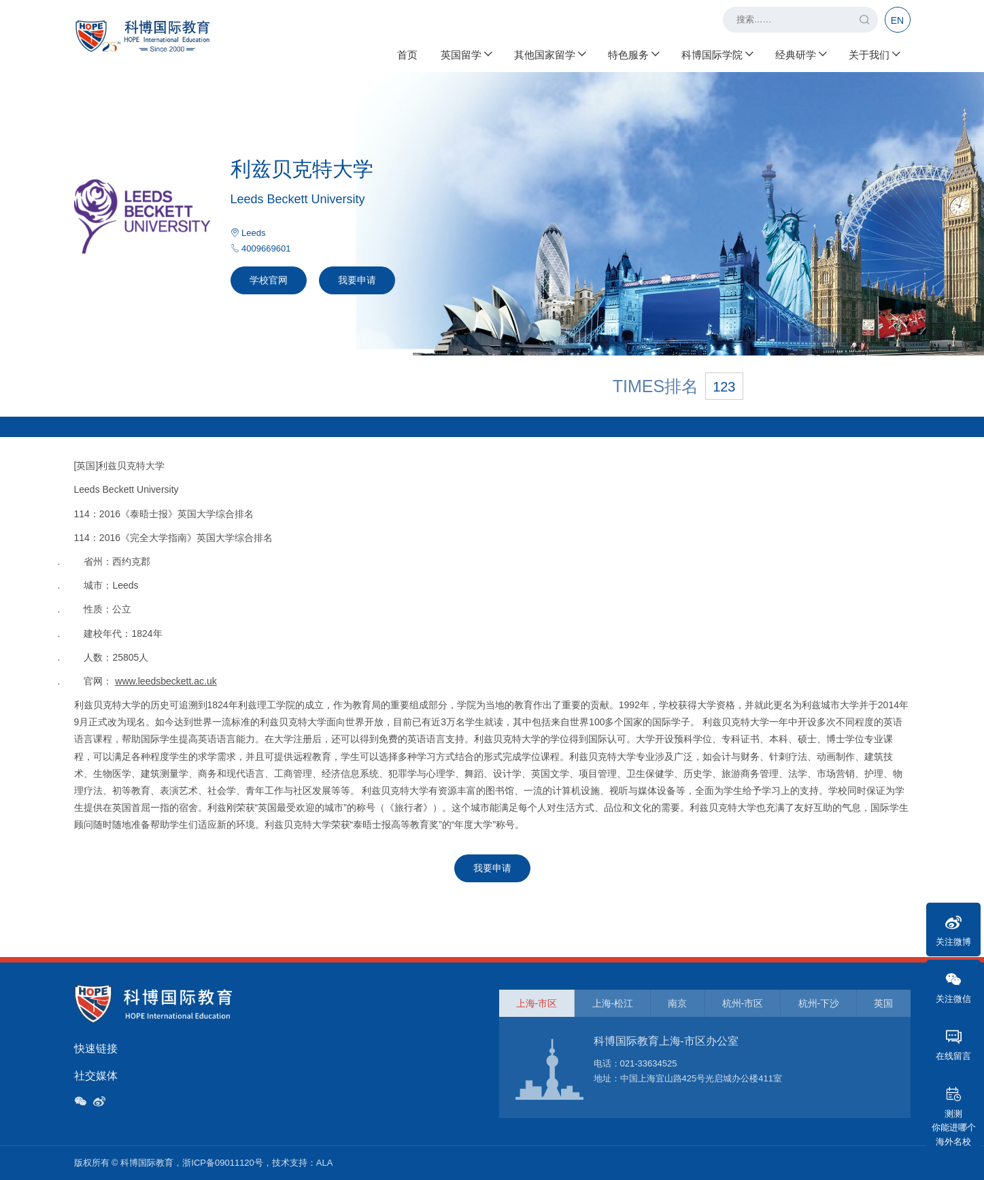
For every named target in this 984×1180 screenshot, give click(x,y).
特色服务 (633, 54)
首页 (407, 54)
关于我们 (874, 54)
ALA (324, 1163)
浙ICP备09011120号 (222, 1163)
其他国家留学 (549, 54)
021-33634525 (648, 1063)
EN (897, 20)
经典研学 (800, 54)
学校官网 (269, 280)
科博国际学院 (716, 54)
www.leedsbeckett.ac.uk (165, 681)
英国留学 (466, 54)
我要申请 (357, 280)
